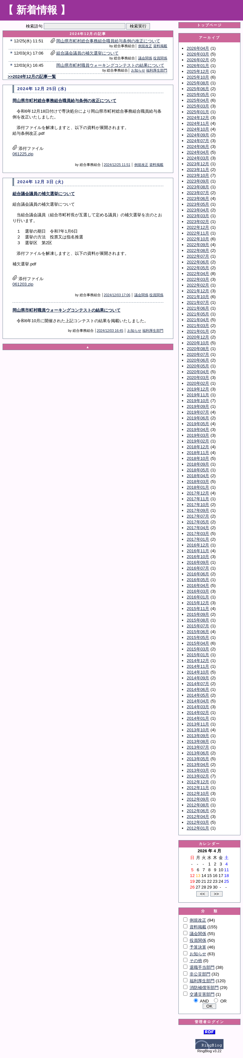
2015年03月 (198, 649)
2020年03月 (198, 377)
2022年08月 (198, 250)
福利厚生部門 (156, 70)
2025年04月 (198, 100)
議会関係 (145, 58)
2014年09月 (198, 677)
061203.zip (22, 284)
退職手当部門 (202, 967)
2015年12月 (198, 602)
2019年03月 (198, 435)
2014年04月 (198, 701)
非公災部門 (200, 974)
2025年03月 (198, 106)
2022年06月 (198, 262)
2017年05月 (198, 522)
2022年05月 (198, 267)
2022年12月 (198, 227)
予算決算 (198, 947)
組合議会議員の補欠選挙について (87, 53)
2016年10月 (198, 556)
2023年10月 (198, 175)
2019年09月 (198, 406)
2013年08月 (198, 741)
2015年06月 (198, 631)
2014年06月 (198, 689)
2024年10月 (198, 129)
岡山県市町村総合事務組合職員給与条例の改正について (108, 41)
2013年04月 (198, 764)
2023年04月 (198, 210)
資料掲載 (160, 46)
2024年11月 (198, 123)
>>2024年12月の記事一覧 (32, 76)
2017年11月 (198, 498)
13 (198, 875)
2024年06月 (198, 146)
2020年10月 (198, 342)
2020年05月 (198, 366)
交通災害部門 (202, 994)
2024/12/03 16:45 (110, 330)
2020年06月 (198, 360)
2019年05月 (198, 423)
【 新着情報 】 (36, 10)
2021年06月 (198, 308)
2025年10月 (198, 77)
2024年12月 (198, 117)
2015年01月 (198, 654)
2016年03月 (198, 591)
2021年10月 (198, 296)
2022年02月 (198, 285)
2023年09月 (198, 181)
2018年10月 (198, 458)
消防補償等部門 (204, 987)
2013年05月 (198, 758)
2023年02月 (198, 221)
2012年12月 (198, 781)
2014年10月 (198, 672)
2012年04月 (198, 816)
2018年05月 (198, 470)
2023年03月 (198, 215)
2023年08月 (198, 187)
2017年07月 (198, 516)
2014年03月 (198, 706)
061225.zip (22, 153)
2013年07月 (198, 747)
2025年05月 (198, 94)
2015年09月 (198, 614)
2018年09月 (198, 464)
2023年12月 (198, 163)
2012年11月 (198, 787)
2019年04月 (198, 429)
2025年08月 (198, 83)
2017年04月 (198, 527)
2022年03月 (198, 279)
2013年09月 (198, 735)
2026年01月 (198, 65)
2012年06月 (198, 810)
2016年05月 (198, 579)
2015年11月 (198, 608)
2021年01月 (198, 331)
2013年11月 (198, 724)
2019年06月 (198, 418)
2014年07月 (198, 683)
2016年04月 (198, 585)
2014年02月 (198, 712)
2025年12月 (198, 71)
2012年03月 (198, 822)
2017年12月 (198, 493)
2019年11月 (198, 394)
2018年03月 (198, 481)
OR (223, 1001)
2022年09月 (198, 244)
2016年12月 (198, 545)
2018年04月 (198, 475)
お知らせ (138, 70)
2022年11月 (198, 233)
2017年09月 (198, 510)
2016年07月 (198, 568)
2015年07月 (198, 626)
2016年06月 (198, 574)
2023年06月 (198, 198)
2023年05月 (198, 204)
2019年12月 (198, 389)
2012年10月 (198, 793)
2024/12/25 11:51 (117, 165)
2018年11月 (198, 452)
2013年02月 (198, 776)
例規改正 (145, 46)
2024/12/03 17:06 (117, 295)
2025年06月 (198, 88)
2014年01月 (198, 718)
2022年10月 (198, 239)
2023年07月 (198, 192)
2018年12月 (198, 446)
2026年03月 (198, 54)
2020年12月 (198, 337)
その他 (196, 960)
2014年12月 (198, 660)
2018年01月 (198, 487)
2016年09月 (198, 562)
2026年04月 (198, 48)
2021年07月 (198, 302)
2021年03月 (198, 325)
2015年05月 (198, 637)
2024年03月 (198, 158)
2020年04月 (198, 371)
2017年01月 (198, 539)
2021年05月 (198, 314)
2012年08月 (198, 805)
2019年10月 (198, 400)
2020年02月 (198, 383)
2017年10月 (198, 504)
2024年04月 (198, 152)
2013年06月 (198, 753)
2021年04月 (198, 319)
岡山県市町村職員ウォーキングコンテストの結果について (110, 65)
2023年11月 (198, 169)
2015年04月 (198, 643)
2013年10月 (198, 729)
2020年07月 (198, 354)
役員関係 (160, 58)
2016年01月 (198, 597)
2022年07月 (198, 256)
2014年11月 (198, 666)
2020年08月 (198, 348)
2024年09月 (198, 135)
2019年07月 (198, 412)
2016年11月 (198, 550)
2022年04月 (198, 273)
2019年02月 (198, 441)
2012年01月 (198, 828)
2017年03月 (198, 533)
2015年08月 (198, 620)
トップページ (209, 25)
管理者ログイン (209, 1022)
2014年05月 (198, 695)
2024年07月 (198, 140)
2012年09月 (198, 799)
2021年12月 (198, 290)
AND (204, 1001)
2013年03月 (198, 770)
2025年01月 (198, 111)
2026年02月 (198, 59)
